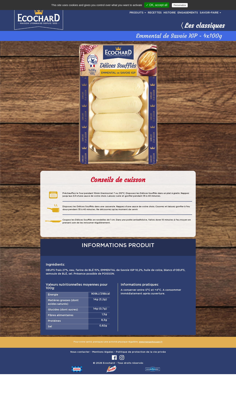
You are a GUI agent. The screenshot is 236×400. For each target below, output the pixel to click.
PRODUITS (138, 12)
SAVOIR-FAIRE (210, 12)
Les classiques (202, 25)
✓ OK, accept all (156, 5)
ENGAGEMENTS (188, 12)
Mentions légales (102, 352)
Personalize (180, 5)
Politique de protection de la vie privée (141, 352)
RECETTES (155, 12)
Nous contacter (80, 352)
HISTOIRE (169, 12)
